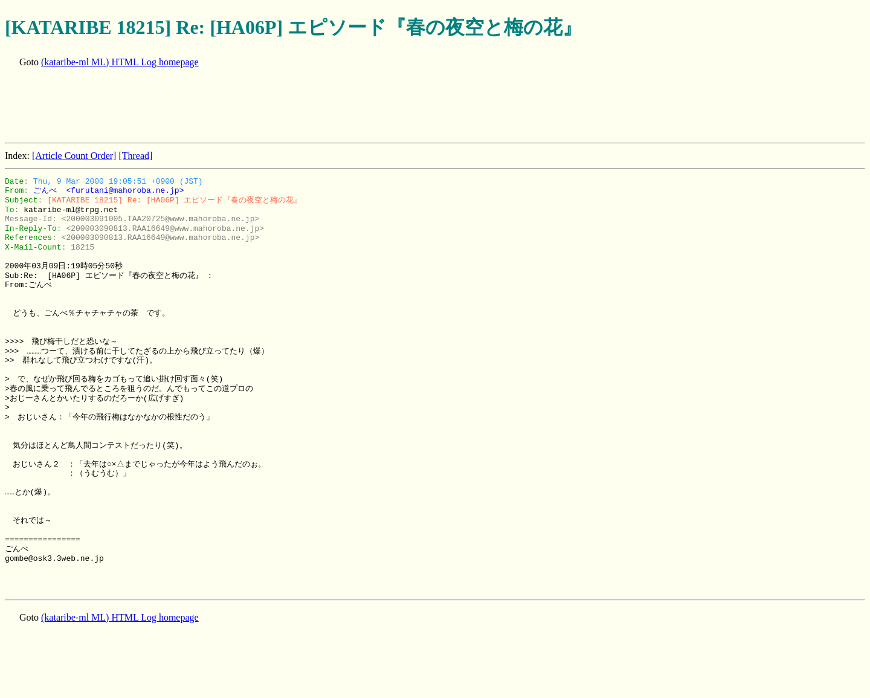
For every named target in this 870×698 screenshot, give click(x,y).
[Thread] (135, 155)
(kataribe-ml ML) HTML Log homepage (120, 62)
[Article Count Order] (74, 155)
